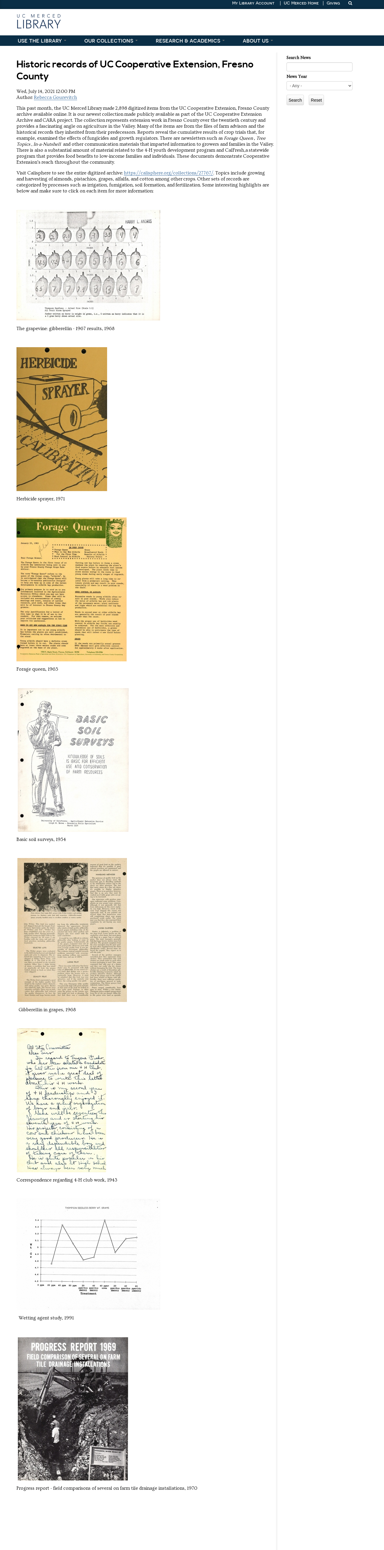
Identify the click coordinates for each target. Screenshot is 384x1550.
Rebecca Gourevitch (55, 97)
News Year (296, 76)
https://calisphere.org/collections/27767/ (168, 173)
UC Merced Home (301, 3)
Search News (298, 57)
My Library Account (253, 3)
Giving (333, 3)
